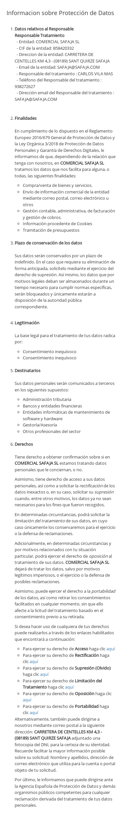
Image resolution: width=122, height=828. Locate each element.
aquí (110, 649)
